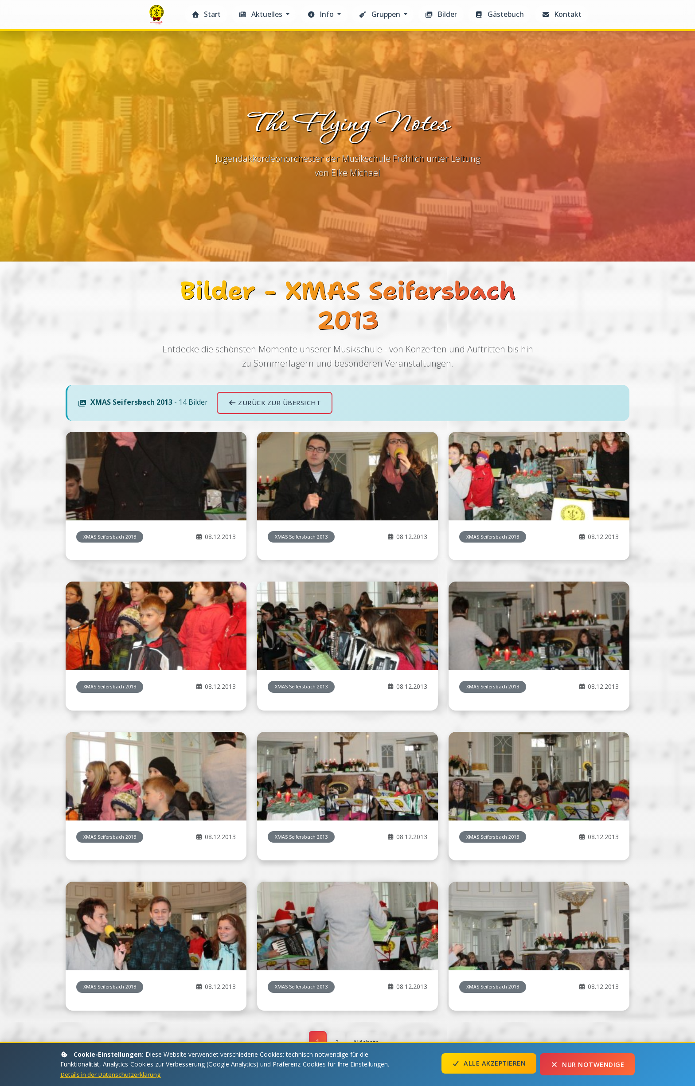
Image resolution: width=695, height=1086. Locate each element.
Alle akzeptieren (489, 1064)
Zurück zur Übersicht (274, 715)
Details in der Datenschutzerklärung (112, 1074)
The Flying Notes (158, 17)
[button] (263, 14)
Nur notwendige (587, 1064)
